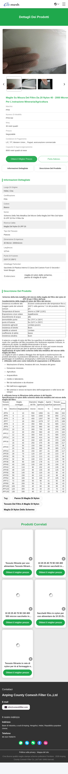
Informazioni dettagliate (17, 168)
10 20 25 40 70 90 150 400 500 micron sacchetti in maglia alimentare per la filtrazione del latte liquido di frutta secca (50, 578)
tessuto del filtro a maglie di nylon (21, 517)
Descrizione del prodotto (50, 168)
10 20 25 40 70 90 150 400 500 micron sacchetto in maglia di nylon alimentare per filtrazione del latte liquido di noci (18, 628)
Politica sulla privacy (27, 766)
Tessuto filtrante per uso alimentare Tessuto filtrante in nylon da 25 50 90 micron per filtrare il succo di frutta (17, 578)
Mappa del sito (43, 766)
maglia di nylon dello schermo (19, 523)
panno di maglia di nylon (26, 512)
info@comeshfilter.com (16, 720)
